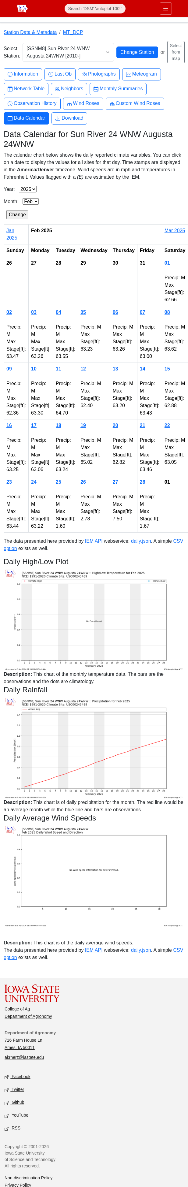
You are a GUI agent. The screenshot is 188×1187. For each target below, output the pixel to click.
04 (58, 312)
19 (83, 425)
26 (83, 482)
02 (9, 312)
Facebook (17, 1077)
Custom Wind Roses (135, 103)
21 (142, 425)
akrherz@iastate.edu (24, 1057)
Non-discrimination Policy (28, 1177)
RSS (12, 1128)
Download (69, 118)
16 (9, 425)
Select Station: (12, 52)
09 (9, 368)
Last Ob (60, 74)
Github (14, 1103)
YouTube (16, 1116)
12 (83, 368)
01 (167, 263)
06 (115, 312)
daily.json (141, 541)
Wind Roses (83, 103)
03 (34, 312)
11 (58, 368)
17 (34, 425)
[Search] (95, 8)
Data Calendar (26, 118)
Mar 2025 (175, 230)
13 (115, 368)
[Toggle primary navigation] (166, 8)
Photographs (99, 74)
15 (167, 368)
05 (83, 312)
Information (23, 74)
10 (34, 368)
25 (58, 482)
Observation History (32, 103)
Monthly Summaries (118, 89)
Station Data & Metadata (30, 32)
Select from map (176, 52)
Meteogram (141, 74)
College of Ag (17, 1009)
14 (142, 368)
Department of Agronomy (28, 1016)
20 (115, 425)
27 (115, 482)
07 (142, 312)
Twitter (14, 1090)
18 (58, 425)
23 (9, 482)
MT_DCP (73, 32)
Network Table (26, 89)
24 (34, 482)
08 (167, 312)
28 (142, 482)
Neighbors (69, 89)
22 (167, 425)
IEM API (94, 541)
